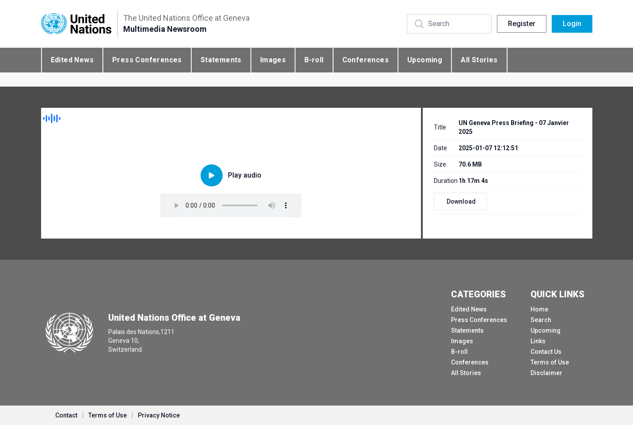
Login (572, 23)
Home (539, 309)
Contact (66, 415)
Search (541, 319)
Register (521, 23)
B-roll (313, 60)
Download (461, 201)
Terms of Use (550, 362)
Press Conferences (147, 60)
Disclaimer (546, 372)
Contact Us (546, 351)
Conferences (365, 60)
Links (538, 341)
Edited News (72, 60)
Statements (221, 60)
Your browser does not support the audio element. (231, 205)
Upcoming (424, 60)
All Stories (479, 60)
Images (273, 60)
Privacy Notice (159, 415)
